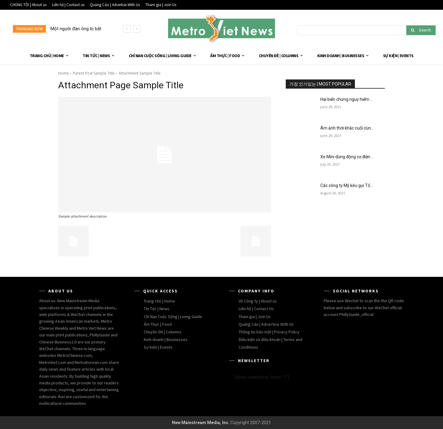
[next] (136, 29)
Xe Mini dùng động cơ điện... (346, 156)
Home (63, 73)
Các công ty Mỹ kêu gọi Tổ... (346, 185)
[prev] (127, 29)
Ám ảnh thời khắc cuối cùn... (347, 128)
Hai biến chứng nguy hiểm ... (346, 99)
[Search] (421, 30)
